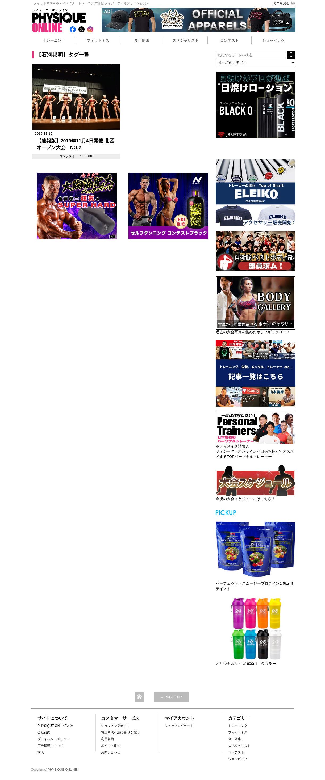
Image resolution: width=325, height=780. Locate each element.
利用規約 (107, 739)
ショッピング (273, 40)
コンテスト (229, 40)
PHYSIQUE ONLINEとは (55, 726)
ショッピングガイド (115, 726)
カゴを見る (284, 3)
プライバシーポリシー (53, 739)
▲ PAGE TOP (171, 697)
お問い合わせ (110, 752)
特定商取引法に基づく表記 (120, 732)
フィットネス (98, 40)
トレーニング (54, 40)
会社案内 (44, 732)
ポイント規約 (110, 746)
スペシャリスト (186, 40)
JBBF (89, 156)
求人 (41, 752)
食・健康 (141, 40)
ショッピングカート (179, 726)
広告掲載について (50, 746)
